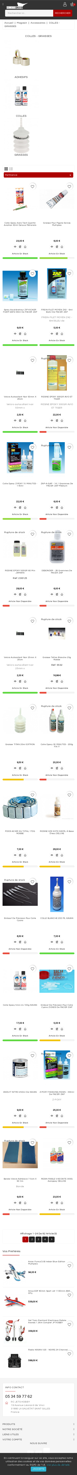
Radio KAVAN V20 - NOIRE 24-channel (48, 1350)
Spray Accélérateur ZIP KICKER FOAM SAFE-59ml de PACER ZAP (20, 311)
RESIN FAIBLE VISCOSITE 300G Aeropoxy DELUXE (57, 1180)
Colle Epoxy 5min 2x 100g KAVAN (20, 1005)
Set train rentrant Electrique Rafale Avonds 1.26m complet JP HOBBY (47, 1321)
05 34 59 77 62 (18, 1396)
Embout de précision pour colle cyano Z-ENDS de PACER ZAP (57, 1006)
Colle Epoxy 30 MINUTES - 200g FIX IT (57, 745)
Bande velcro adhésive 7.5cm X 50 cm (20, 1180)
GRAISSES (21, 154)
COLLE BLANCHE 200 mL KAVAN (56, 918)
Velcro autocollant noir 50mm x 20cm (20, 398)
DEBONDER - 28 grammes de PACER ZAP (57, 571)
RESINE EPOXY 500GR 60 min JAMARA (20, 571)
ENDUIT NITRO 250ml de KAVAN (20, 1092)
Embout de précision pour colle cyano (20, 919)
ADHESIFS (21, 77)
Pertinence (38, 175)
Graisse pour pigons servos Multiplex (57, 224)
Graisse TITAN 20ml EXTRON (20, 744)
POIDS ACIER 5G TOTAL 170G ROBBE (20, 832)
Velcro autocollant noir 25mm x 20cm (20, 658)
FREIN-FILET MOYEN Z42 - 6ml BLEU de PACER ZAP (57, 311)
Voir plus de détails (58, 1465)
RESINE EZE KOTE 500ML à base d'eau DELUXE (57, 832)
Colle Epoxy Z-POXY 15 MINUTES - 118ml (20, 484)
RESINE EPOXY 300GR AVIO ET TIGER (57, 398)
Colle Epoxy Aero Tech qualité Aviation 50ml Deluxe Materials (20, 224)
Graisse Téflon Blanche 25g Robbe (57, 658)
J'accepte (38, 1469)
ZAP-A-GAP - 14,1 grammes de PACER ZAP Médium (57, 484)
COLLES (21, 116)
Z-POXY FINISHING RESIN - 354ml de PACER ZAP (57, 1093)
